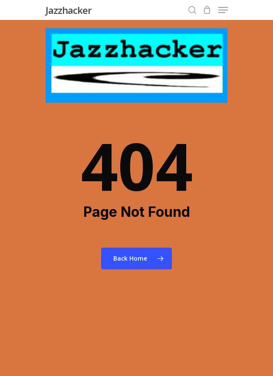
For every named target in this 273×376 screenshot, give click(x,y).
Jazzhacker (69, 10)
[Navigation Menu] (223, 10)
